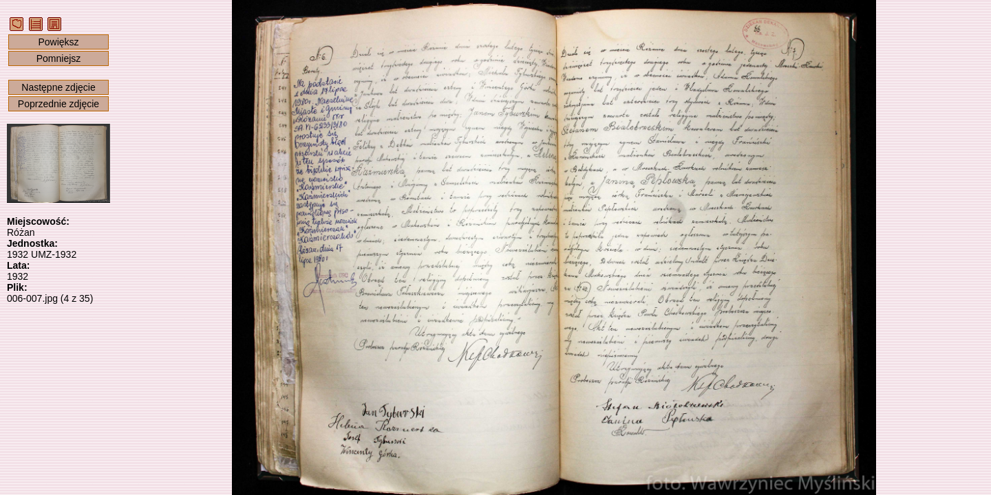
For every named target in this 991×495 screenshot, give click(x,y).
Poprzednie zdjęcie (58, 103)
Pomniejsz (58, 58)
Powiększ (58, 41)
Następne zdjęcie (58, 87)
